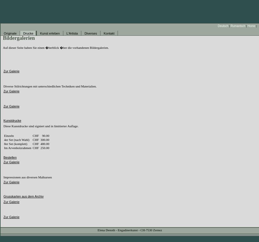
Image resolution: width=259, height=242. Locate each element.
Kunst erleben (50, 33)
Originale (10, 33)
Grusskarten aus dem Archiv (23, 196)
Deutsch (223, 26)
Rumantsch (238, 26)
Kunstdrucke (12, 120)
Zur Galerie (11, 71)
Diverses (90, 33)
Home (252, 26)
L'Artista (72, 33)
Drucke (28, 33)
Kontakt (109, 33)
